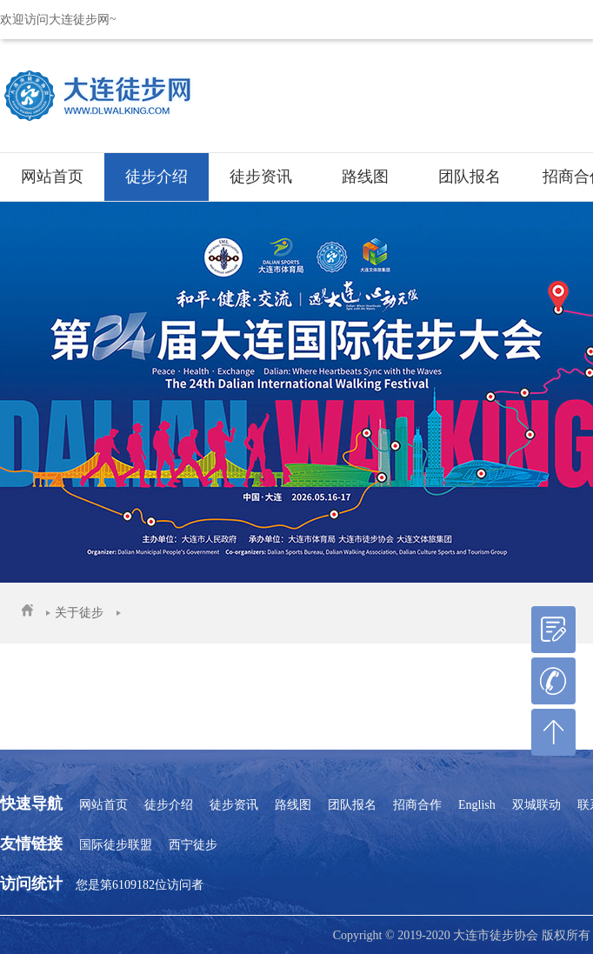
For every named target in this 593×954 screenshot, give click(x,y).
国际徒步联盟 (115, 844)
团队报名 (469, 176)
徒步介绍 (156, 176)
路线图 (365, 176)
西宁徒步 (193, 844)
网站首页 (52, 176)
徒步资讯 (261, 176)
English (477, 804)
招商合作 (417, 804)
